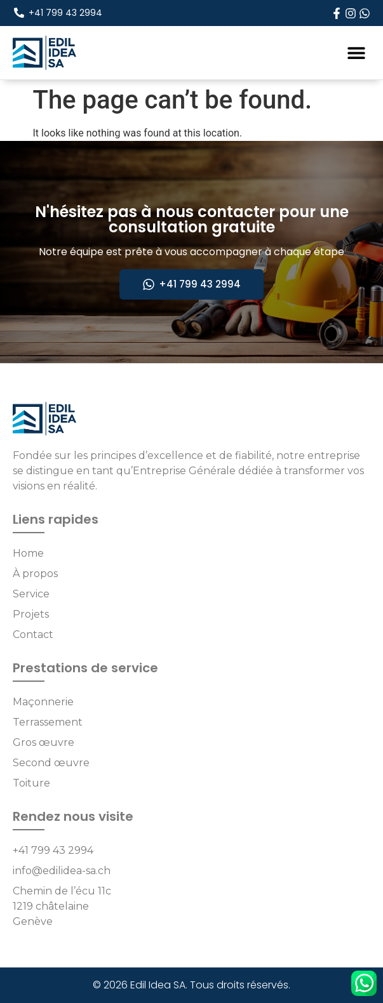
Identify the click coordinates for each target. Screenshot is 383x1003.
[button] (356, 52)
